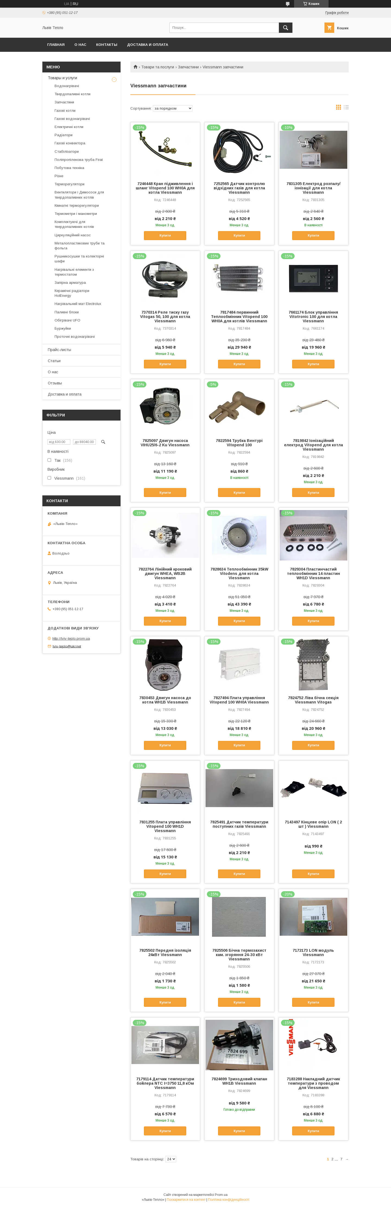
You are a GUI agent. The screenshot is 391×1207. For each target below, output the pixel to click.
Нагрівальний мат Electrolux (78, 304)
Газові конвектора (70, 143)
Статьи (54, 361)
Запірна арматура (70, 283)
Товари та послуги (157, 67)
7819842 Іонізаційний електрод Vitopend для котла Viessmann (313, 444)
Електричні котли (69, 127)
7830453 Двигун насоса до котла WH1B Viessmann (165, 700)
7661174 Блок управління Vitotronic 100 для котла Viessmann (313, 316)
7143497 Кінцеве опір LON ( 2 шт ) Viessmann (313, 824)
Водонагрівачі (67, 86)
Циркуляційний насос (73, 235)
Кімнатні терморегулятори (77, 205)
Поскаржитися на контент (186, 1200)
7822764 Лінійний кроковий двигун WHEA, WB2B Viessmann (165, 573)
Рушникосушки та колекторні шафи (79, 258)
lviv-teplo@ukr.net (67, 646)
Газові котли (65, 111)
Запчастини (188, 67)
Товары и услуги (62, 78)
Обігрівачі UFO (67, 320)
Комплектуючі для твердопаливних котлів (74, 224)
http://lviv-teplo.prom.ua (71, 638)
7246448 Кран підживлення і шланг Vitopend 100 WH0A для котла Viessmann (165, 188)
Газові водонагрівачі (72, 119)
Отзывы (55, 383)
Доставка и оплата (147, 45)
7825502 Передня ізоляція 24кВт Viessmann (165, 952)
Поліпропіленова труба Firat (79, 160)
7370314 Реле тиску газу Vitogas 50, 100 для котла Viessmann (165, 316)
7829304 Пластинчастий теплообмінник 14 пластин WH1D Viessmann (313, 573)
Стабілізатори (67, 151)
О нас (80, 45)
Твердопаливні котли (72, 94)
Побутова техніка (69, 168)
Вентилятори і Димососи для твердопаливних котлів (79, 194)
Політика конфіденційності (228, 1200)
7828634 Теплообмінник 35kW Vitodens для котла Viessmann (239, 573)
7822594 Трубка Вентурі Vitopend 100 (239, 442)
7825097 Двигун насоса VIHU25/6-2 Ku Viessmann (165, 442)
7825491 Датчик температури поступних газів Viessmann (239, 824)
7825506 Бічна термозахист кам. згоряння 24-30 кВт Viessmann (239, 954)
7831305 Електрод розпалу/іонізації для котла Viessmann (313, 188)
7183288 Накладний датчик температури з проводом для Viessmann (313, 1083)
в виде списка (346, 108)
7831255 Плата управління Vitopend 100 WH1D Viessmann (165, 826)
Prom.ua (221, 1195)
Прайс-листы (59, 350)
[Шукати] (285, 28)
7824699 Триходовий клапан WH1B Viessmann (239, 1081)
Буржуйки (63, 328)
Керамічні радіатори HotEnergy (72, 293)
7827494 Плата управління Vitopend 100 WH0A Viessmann (239, 700)
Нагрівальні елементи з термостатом (74, 271)
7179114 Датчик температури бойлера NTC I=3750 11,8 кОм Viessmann (165, 1083)
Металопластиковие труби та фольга (80, 245)
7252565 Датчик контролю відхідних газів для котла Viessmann (239, 188)
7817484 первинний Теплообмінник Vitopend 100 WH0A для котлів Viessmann (239, 316)
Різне (59, 176)
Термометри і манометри (76, 214)
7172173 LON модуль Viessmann (313, 952)
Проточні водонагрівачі (75, 337)
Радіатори (63, 135)
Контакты (106, 45)
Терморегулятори (69, 184)
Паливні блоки (67, 312)
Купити (165, 235)
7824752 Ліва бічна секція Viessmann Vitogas (313, 700)
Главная (56, 45)
